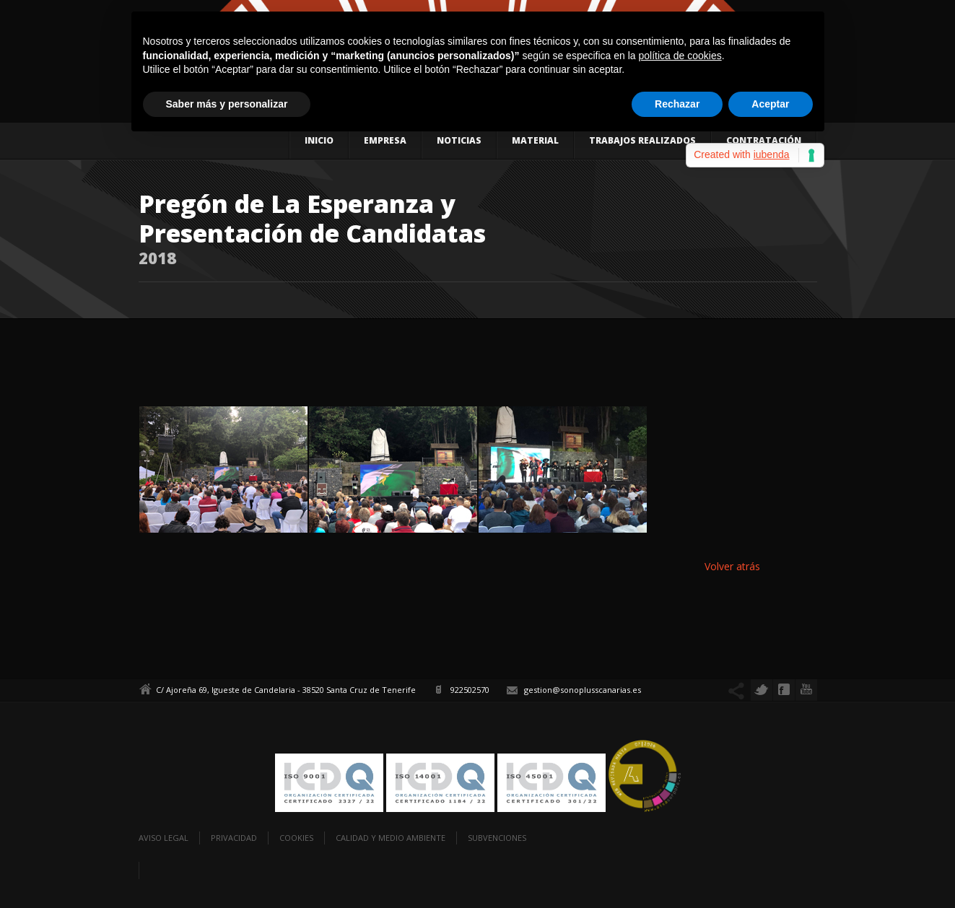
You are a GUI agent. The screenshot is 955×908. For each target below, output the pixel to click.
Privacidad (234, 837)
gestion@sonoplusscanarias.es (582, 689)
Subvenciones (497, 837)
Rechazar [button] (677, 104)
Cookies (296, 837)
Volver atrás (732, 566)
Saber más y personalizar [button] (227, 104)
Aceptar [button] (770, 104)
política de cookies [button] (680, 55)
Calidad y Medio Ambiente (390, 837)
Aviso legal (163, 837)
